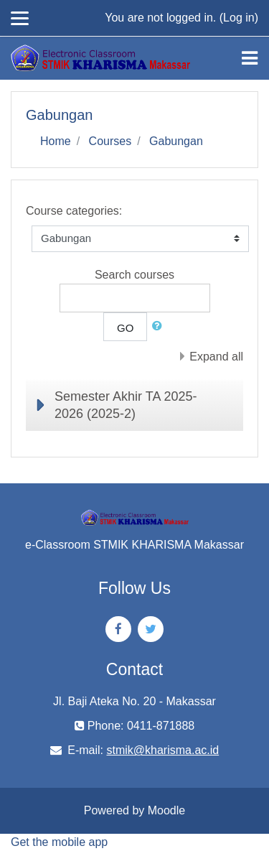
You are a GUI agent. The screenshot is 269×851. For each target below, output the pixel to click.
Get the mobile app (59, 842)
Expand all (216, 356)
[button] (160, 326)
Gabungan (176, 141)
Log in (239, 17)
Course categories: (74, 211)
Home (55, 141)
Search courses (134, 275)
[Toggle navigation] (249, 58)
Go (125, 328)
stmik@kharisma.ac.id (162, 750)
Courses (110, 141)
